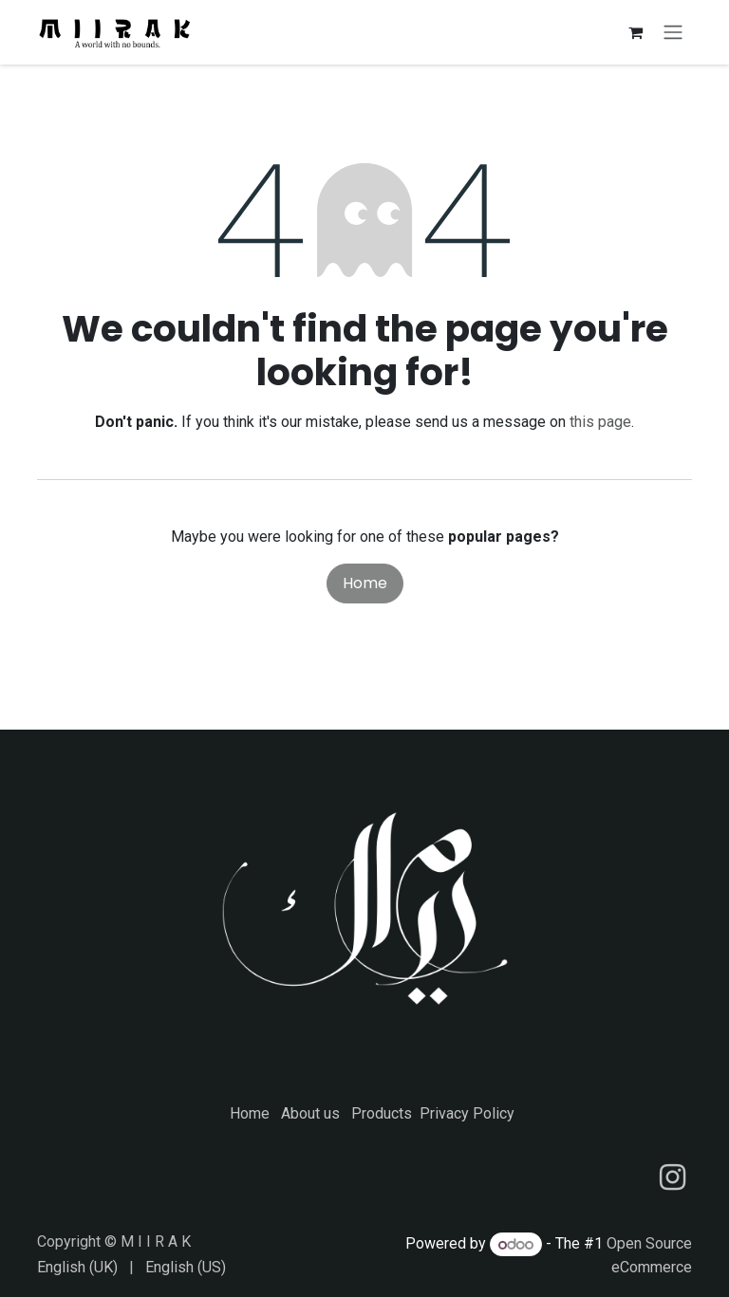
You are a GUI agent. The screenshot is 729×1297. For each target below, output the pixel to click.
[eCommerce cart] (635, 34)
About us (310, 1113)
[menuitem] (77, 1267)
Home (365, 588)
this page (600, 426)
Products (381, 1113)
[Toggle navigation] (673, 34)
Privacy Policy (467, 1113)
